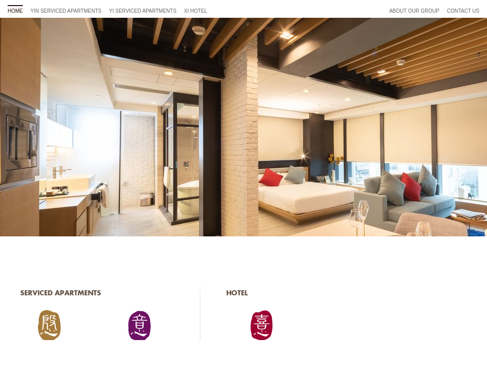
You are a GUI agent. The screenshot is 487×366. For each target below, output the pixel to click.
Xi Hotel (195, 11)
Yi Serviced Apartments (143, 11)
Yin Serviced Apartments (65, 11)
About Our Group (414, 11)
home (15, 11)
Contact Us (463, 11)
